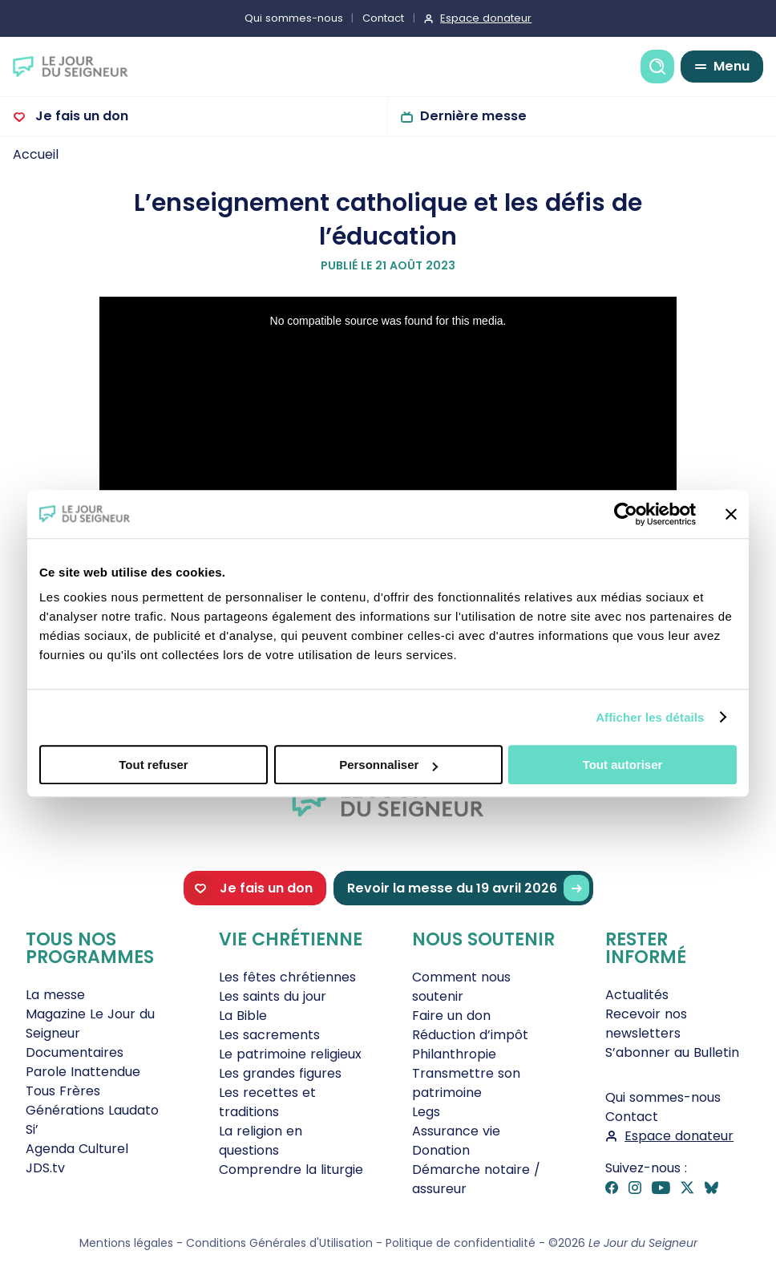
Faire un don (451, 1015)
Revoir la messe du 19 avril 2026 (468, 888)
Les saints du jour (272, 996)
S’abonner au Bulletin (672, 1052)
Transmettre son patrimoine (466, 1083)
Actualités (637, 994)
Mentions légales (126, 1243)
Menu (731, 66)
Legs (426, 1112)
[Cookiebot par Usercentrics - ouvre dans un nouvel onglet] (626, 514)
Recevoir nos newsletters (646, 1023)
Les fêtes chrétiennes (287, 977)
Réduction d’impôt (470, 1035)
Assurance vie (456, 1131)
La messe (55, 994)
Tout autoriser (623, 764)
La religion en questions (260, 1141)
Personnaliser (388, 764)
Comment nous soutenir (461, 987)
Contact (383, 18)
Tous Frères (63, 1091)
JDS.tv (45, 1168)
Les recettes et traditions (267, 1102)
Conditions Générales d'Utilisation (279, 1243)
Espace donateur (485, 18)
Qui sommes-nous (294, 18)
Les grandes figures (280, 1073)
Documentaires (74, 1052)
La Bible (243, 1015)
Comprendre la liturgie (291, 1169)
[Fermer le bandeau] (731, 514)
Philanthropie (454, 1054)
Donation (441, 1150)
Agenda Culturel (77, 1148)
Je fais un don (80, 116)
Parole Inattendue (83, 1071)
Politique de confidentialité (461, 1243)
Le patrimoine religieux (290, 1054)
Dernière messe (473, 116)
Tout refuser (153, 764)
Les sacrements (269, 1035)
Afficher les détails (650, 717)
